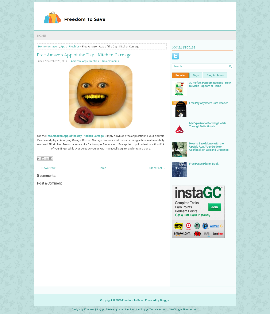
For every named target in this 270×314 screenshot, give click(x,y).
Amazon (53, 46)
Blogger (165, 300)
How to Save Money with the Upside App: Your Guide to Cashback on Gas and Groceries (208, 146)
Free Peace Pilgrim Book (204, 163)
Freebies (74, 46)
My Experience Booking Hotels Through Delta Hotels (207, 125)
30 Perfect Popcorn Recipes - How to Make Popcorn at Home (210, 84)
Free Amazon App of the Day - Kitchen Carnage (84, 55)
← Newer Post (46, 168)
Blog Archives (215, 75)
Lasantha (123, 309)
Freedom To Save (132, 300)
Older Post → (157, 168)
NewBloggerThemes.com (183, 309)
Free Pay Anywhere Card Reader (208, 103)
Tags (196, 75)
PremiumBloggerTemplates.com (148, 309)
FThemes (89, 309)
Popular (180, 75)
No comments (110, 61)
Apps (63, 46)
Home (41, 35)
